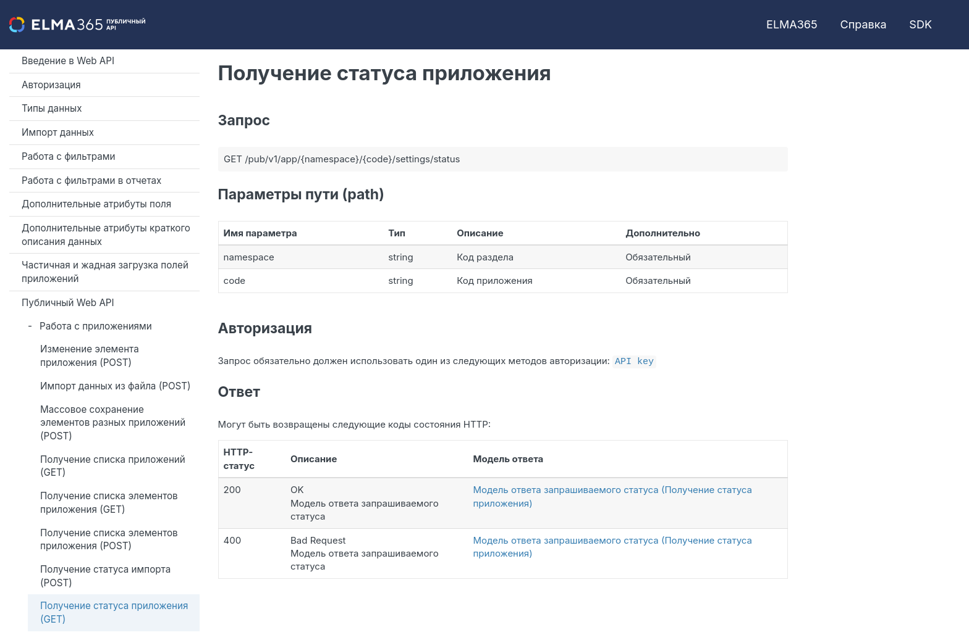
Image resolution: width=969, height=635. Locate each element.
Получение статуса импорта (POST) (105, 576)
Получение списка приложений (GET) (112, 466)
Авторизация (51, 85)
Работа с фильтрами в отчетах (91, 180)
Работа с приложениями (96, 326)
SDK (920, 24)
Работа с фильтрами (68, 156)
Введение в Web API (68, 61)
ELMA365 (792, 24)
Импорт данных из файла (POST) (115, 386)
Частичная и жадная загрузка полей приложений (105, 271)
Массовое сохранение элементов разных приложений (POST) (112, 423)
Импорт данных (58, 132)
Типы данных (52, 108)
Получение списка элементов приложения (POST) (109, 539)
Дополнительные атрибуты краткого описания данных (106, 234)
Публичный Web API (68, 303)
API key (634, 360)
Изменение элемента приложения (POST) (89, 355)
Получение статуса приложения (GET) (114, 612)
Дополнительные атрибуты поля (96, 204)
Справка (863, 24)
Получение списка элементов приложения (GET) (109, 502)
